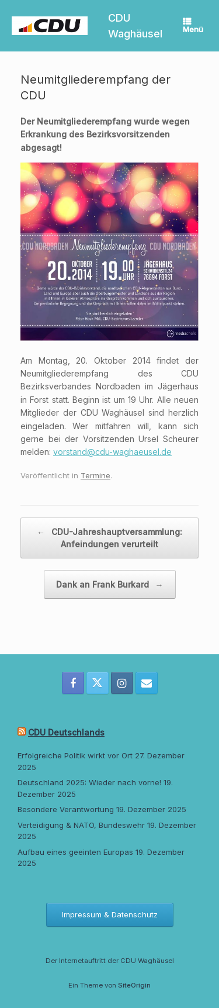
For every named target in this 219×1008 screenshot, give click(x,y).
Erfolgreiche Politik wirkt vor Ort (75, 755)
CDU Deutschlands (66, 732)
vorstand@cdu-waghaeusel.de (112, 452)
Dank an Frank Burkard (110, 584)
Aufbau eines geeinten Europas (75, 852)
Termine (95, 475)
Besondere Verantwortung (66, 809)
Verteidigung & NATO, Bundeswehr (81, 825)
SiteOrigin (134, 985)
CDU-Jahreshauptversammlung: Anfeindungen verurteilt (109, 537)
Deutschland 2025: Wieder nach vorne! (89, 782)
